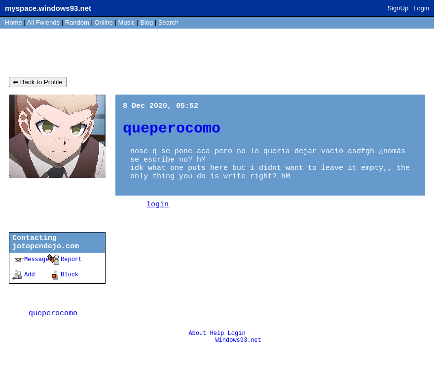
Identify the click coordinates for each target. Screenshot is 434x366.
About (197, 349)
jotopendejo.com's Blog (82, 53)
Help (217, 349)
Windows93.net (238, 358)
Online (103, 22)
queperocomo (53, 328)
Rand (77, 22)
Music (126, 22)
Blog (146, 22)
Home (13, 22)
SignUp (398, 8)
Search (168, 22)
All (43, 22)
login (157, 218)
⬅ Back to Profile (38, 84)
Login (421, 8)
